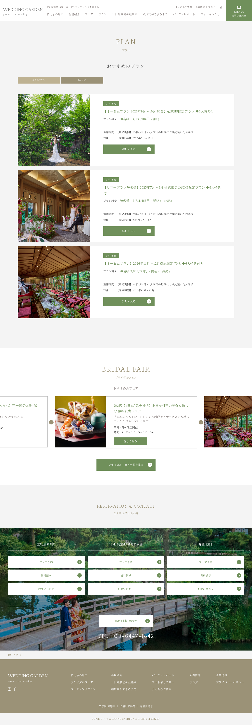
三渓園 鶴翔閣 (107, 708)
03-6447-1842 (134, 638)
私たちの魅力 (55, 14)
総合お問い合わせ (126, 622)
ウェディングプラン (83, 690)
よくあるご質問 (183, 7)
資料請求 (46, 577)
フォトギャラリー (212, 14)
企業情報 (221, 677)
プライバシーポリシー (230, 684)
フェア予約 (46, 563)
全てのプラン (38, 81)
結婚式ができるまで (155, 14)
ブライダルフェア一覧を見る (125, 466)
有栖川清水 (146, 708)
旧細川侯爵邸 (127, 708)
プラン (103, 14)
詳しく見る (129, 151)
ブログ (211, 7)
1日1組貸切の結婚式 (125, 14)
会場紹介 (74, 14)
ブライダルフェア (82, 684)
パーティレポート (184, 14)
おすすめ (82, 81)
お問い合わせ (46, 590)
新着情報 (200, 7)
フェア (89, 14)
